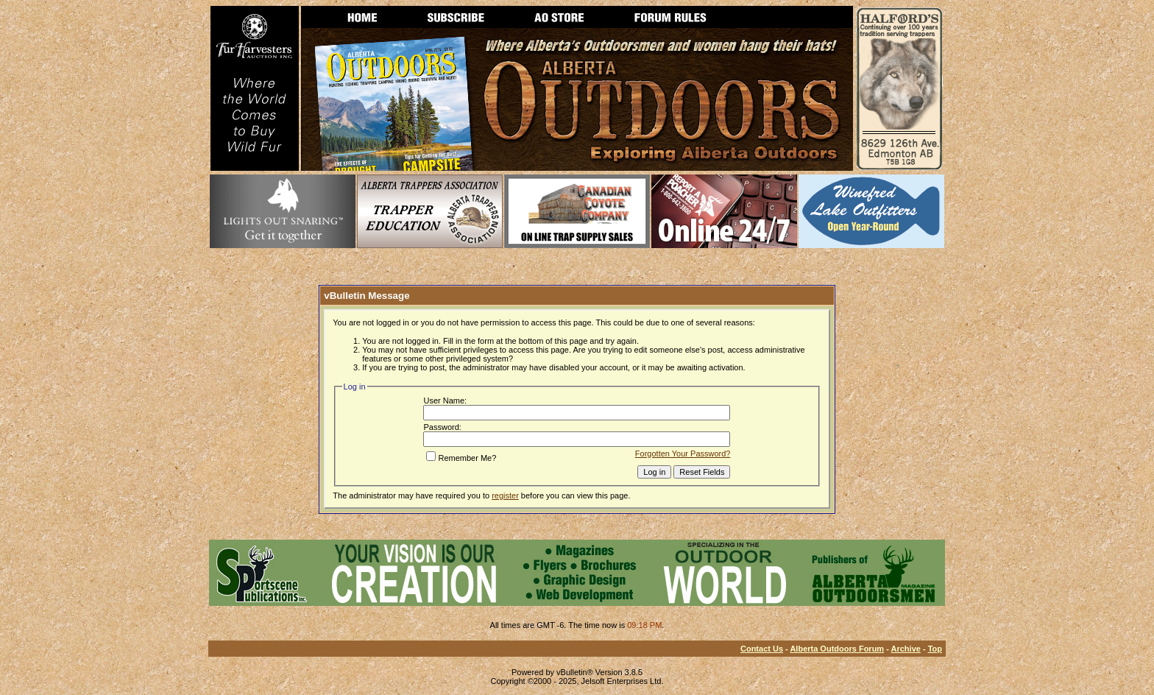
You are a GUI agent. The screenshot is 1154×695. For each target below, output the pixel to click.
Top (935, 648)
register (505, 495)
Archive (906, 648)
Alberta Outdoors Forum (837, 648)
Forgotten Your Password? (683, 453)
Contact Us (761, 648)
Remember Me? (461, 458)
